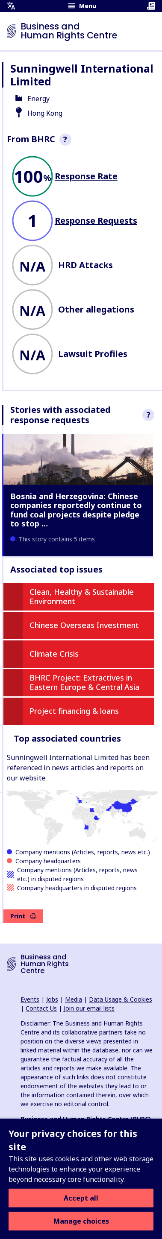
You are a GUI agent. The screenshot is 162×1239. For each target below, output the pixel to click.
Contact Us (41, 1008)
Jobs (52, 999)
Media (73, 999)
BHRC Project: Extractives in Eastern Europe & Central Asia (84, 682)
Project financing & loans (74, 711)
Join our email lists (89, 1008)
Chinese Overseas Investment (84, 625)
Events (30, 999)
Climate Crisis (54, 654)
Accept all (81, 1198)
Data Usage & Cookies (120, 999)
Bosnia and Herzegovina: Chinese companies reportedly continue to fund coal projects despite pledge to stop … (76, 510)
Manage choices (81, 1221)
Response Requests (96, 220)
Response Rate (86, 176)
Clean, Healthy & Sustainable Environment (81, 596)
